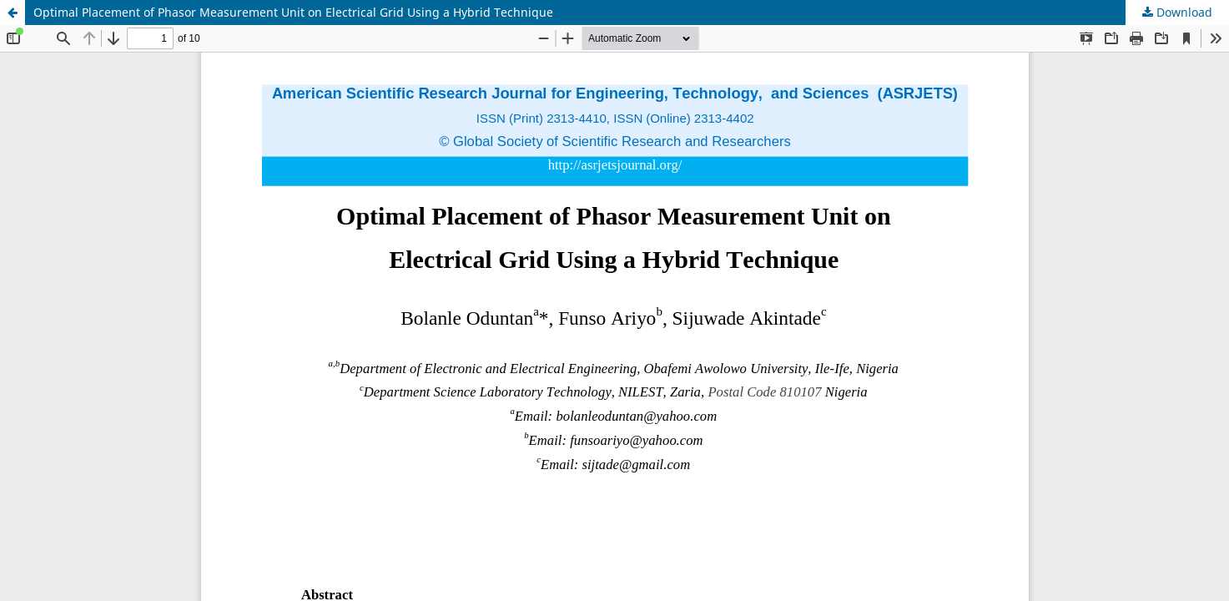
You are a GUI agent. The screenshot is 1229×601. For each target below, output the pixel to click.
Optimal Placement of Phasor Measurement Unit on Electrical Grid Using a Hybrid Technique (293, 12)
